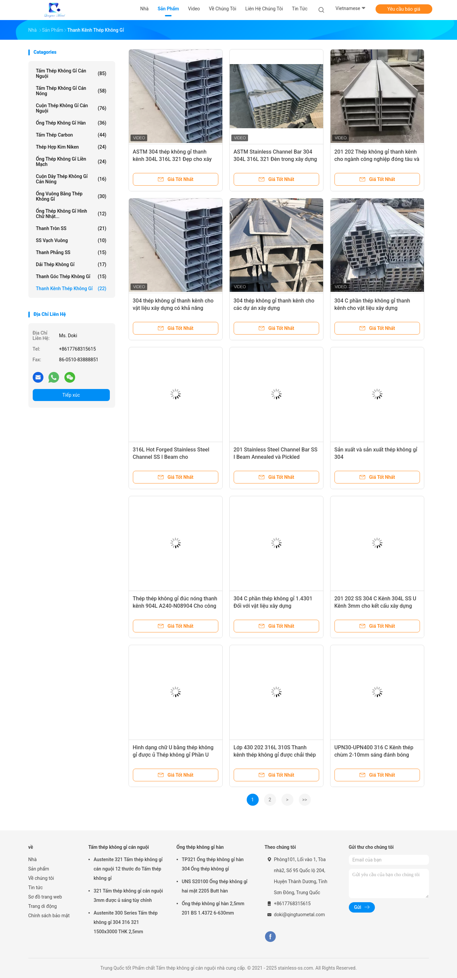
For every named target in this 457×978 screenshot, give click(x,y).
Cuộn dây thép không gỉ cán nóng (71, 179)
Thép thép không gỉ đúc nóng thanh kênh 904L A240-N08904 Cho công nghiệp (175, 605)
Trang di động (42, 906)
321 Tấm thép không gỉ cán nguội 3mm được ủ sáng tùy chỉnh (128, 895)
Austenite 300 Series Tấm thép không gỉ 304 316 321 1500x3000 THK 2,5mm (126, 922)
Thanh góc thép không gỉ (71, 276)
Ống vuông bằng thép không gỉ (71, 196)
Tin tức (35, 887)
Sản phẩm (38, 868)
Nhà (32, 859)
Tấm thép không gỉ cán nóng (71, 90)
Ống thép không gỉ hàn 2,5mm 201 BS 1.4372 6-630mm (213, 908)
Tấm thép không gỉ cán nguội (71, 73)
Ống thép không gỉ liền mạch (71, 161)
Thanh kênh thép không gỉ (71, 288)
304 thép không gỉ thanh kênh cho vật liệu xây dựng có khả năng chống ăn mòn (173, 308)
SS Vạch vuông (71, 240)
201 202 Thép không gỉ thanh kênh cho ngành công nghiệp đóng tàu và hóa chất (377, 159)
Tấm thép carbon (71, 135)
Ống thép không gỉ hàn (71, 123)
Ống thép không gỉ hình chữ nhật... (71, 213)
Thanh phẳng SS (71, 252)
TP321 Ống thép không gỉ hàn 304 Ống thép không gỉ (213, 864)
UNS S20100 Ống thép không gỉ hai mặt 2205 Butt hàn (215, 886)
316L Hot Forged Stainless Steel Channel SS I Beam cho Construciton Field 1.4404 (171, 456)
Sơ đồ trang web (45, 897)
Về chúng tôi (41, 878)
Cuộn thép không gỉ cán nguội (71, 108)
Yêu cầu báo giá (403, 9)
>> (304, 799)
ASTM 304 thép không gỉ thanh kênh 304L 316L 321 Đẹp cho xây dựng (172, 159)
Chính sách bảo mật (49, 915)
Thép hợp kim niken (71, 147)
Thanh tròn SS (71, 228)
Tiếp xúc (71, 395)
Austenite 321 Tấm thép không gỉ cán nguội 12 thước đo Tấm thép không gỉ (128, 869)
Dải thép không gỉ (71, 264)
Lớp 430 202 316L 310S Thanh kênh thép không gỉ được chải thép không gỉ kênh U (275, 754)
